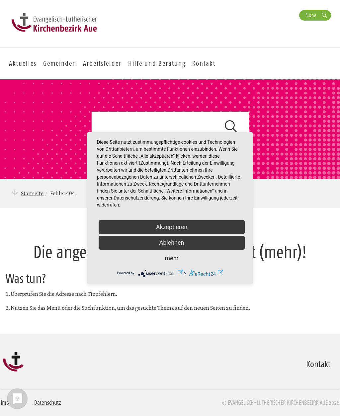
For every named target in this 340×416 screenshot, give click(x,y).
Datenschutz (47, 402)
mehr (171, 258)
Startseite (32, 193)
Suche (311, 15)
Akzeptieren (172, 226)
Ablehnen (171, 242)
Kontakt (203, 63)
